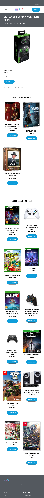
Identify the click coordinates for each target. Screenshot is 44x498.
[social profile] (27, 2)
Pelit (12, 68)
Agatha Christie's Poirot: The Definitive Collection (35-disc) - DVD (12, 126)
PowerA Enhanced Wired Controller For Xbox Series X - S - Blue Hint (32, 311)
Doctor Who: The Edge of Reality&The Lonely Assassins (12, 230)
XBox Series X (17, 68)
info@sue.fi (37, 4)
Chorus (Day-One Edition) (31, 355)
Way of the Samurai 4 (12, 442)
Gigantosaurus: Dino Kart (12, 275)
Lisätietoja (9, 81)
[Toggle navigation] (6, 9)
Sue (8, 495)
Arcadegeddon (31, 269)
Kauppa (36, 9)
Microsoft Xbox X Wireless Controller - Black (12, 352)
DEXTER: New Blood (31, 131)
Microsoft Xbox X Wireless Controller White (31, 227)
